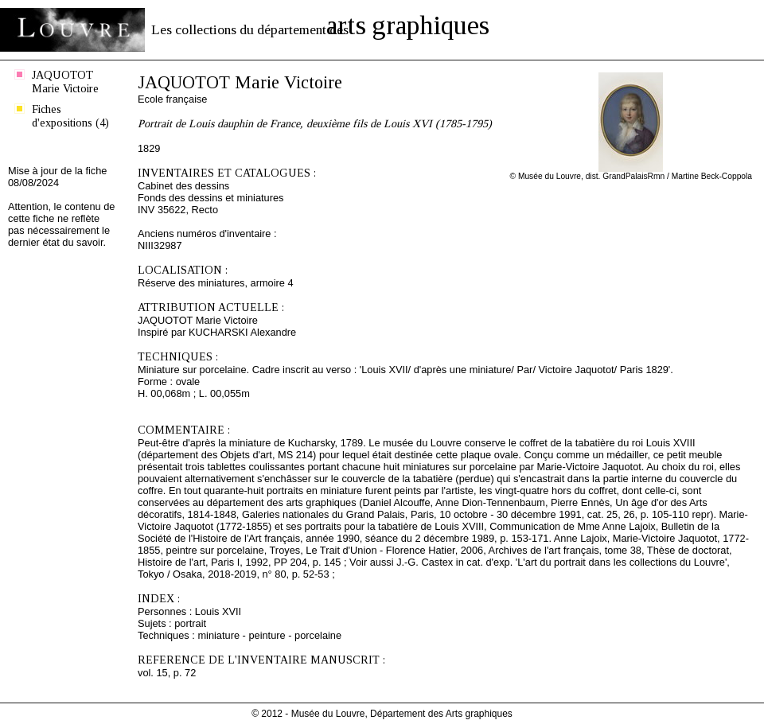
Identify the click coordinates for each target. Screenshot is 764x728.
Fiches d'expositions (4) (70, 116)
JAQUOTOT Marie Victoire (65, 81)
